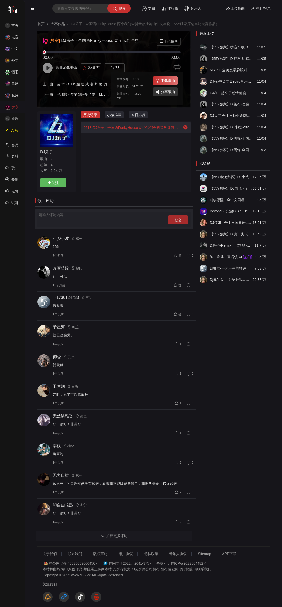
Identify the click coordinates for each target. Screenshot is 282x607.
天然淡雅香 (63, 416)
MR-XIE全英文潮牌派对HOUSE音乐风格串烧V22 (231, 70)
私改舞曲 (11, 97)
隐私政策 (151, 554)
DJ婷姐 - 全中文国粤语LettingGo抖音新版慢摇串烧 (231, 223)
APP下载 (229, 554)
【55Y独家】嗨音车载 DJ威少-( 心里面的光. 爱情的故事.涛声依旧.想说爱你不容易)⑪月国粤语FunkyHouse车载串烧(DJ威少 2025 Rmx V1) (231, 47)
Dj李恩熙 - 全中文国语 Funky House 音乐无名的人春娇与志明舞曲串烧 (231, 200)
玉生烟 (59, 386)
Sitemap (204, 554)
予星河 (59, 327)
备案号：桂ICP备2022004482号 (181, 563)
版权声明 (100, 554)
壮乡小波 (61, 238)
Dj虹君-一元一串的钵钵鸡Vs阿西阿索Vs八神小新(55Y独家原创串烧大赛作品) (231, 268)
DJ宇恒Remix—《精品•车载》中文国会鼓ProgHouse (231, 245)
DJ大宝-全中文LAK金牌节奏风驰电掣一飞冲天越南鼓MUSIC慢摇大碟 (231, 116)
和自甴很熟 (63, 505)
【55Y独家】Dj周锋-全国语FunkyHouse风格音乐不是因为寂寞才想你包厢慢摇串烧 (231, 150)
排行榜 (169, 8)
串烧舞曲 (11, 85)
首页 (11, 25)
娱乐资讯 (11, 120)
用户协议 (126, 554)
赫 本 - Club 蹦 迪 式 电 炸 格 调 (82, 84)
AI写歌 (11, 132)
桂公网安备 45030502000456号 (74, 563)
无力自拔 (61, 475)
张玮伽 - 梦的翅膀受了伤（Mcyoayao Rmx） (92, 94)
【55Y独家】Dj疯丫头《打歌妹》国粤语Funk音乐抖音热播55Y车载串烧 (231, 234)
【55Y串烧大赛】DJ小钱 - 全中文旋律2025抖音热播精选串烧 (231, 177)
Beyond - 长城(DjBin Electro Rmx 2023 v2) (231, 211)
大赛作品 (11, 109)
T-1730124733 (66, 297)
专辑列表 (11, 181)
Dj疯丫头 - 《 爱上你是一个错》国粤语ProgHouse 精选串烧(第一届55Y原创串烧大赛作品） (231, 280)
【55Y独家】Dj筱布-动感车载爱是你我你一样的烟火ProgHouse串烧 (231, 104)
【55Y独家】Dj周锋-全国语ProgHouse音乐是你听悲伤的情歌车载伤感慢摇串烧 (231, 138)
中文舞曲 (11, 50)
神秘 (57, 356)
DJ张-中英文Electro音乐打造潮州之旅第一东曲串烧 (231, 81)
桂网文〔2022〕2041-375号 (131, 563)
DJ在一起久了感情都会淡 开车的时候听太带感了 (231, 93)
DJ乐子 (46, 152)
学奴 (57, 445)
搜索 (119, 9)
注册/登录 (261, 8)
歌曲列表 (11, 169)
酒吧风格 (11, 73)
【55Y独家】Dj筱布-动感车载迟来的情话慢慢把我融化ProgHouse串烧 (231, 59)
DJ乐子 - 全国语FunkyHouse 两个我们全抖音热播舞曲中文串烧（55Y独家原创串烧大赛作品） (130, 128)
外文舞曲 (11, 62)
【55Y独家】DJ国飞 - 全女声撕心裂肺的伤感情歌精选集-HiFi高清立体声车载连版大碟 (231, 188)
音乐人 (192, 8)
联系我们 (75, 554)
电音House (11, 38)
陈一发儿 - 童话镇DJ (231, 257)
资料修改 (11, 157)
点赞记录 (11, 192)
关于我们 (50, 554)
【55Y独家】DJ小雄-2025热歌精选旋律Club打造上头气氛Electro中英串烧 (231, 127)
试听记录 (11, 204)
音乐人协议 (178, 554)
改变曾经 (61, 268)
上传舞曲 (235, 8)
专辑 (148, 8)
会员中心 (11, 146)
